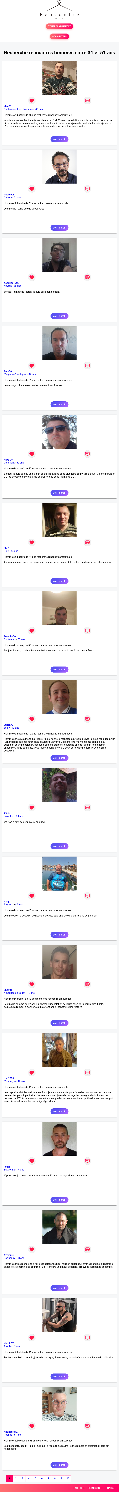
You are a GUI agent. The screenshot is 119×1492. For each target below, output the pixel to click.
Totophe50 (10, 636)
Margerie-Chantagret (15, 374)
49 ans (21, 1081)
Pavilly (7, 1346)
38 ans (20, 1258)
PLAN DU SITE (95, 1488)
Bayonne (8, 904)
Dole (6, 551)
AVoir (7, 813)
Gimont (8, 197)
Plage (7, 901)
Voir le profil (59, 139)
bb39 (6, 548)
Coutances (10, 639)
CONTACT (111, 1488)
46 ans (39, 109)
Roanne (8, 1434)
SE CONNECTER (59, 36)
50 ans (20, 462)
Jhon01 (8, 989)
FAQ (75, 1488)
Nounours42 (11, 1431)
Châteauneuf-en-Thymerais (18, 109)
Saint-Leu (9, 816)
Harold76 (9, 1343)
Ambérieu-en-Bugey (14, 992)
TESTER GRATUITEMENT (59, 26)
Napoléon (9, 194)
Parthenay (9, 1258)
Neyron (8, 285)
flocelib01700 (11, 282)
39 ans (32, 374)
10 (67, 1478)
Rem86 (8, 371)
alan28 (7, 106)
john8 (7, 1166)
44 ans (14, 551)
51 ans (17, 197)
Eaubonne (9, 1169)
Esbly (7, 727)
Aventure (9, 1255)
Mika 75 (8, 459)
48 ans (19, 904)
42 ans (15, 727)
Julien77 (8, 724)
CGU (82, 1488)
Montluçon (10, 1081)
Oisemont (9, 462)
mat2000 (9, 1078)
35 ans (17, 285)
